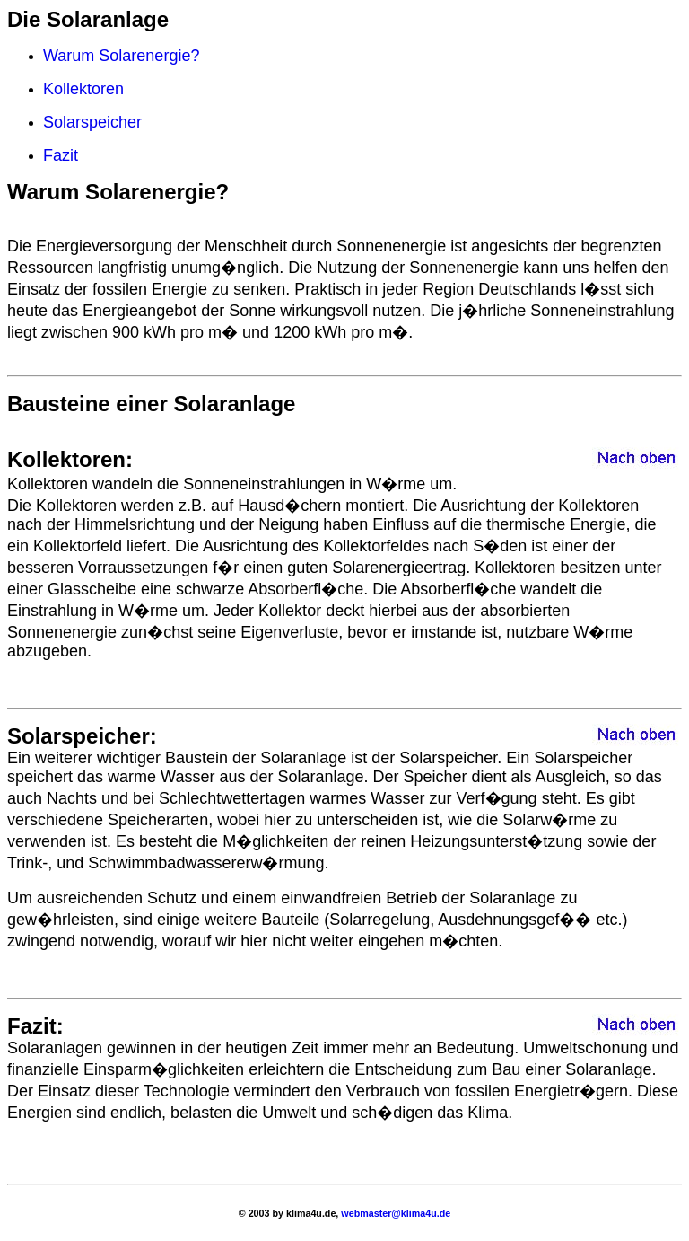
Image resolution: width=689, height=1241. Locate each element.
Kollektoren (83, 89)
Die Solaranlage (88, 19)
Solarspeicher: (82, 736)
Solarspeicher (92, 122)
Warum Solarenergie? (121, 56)
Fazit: (35, 1026)
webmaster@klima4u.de (394, 1213)
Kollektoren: (70, 459)
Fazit (60, 155)
